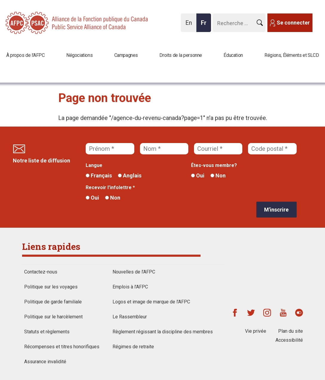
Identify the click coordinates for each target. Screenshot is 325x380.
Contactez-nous (40, 272)
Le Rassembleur (130, 317)
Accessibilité (289, 340)
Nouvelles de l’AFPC (134, 272)
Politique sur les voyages (51, 287)
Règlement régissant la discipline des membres (163, 332)
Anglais (129, 175)
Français (99, 175)
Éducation (233, 55)
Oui (197, 175)
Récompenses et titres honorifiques (61, 346)
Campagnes (126, 55)
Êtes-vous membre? (214, 165)
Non (218, 175)
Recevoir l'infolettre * (110, 187)
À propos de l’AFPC (25, 55)
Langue (94, 165)
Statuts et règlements (47, 332)
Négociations (79, 55)
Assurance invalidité (45, 361)
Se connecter (293, 22)
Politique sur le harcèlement (53, 317)
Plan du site (290, 331)
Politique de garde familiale (53, 302)
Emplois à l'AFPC (130, 287)
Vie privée (255, 331)
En (190, 25)
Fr (205, 25)
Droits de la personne (180, 55)
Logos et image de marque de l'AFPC (151, 302)
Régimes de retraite (133, 346)
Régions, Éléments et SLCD (291, 55)
